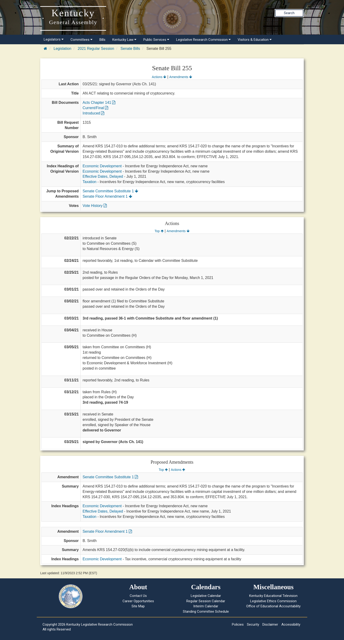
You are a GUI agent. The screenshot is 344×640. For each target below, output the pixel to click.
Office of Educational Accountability (273, 606)
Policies (238, 624)
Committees (81, 40)
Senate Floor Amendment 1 (107, 196)
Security (253, 624)
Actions (159, 77)
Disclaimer (270, 624)
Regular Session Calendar (205, 601)
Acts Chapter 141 (99, 103)
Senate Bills (130, 49)
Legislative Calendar (206, 596)
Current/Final (95, 108)
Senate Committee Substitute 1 (110, 191)
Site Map (138, 606)
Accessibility (290, 624)
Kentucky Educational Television (273, 596)
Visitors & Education (255, 40)
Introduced (93, 113)
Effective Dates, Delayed (103, 176)
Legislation (62, 49)
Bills (102, 40)
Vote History (95, 206)
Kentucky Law (124, 40)
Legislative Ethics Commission (273, 601)
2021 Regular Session (96, 49)
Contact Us (138, 596)
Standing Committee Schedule (206, 611)
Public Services (156, 40)
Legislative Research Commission (203, 40)
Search (289, 13)
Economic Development (102, 166)
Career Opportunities (138, 601)
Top (158, 231)
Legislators (54, 39)
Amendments (180, 77)
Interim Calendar (205, 606)
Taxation (89, 182)
